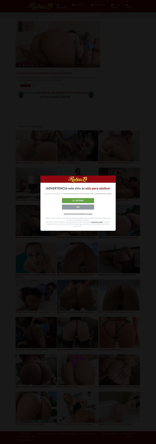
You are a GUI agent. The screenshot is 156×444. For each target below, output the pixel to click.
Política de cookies (97, 222)
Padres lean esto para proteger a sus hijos (78, 214)
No (78, 207)
